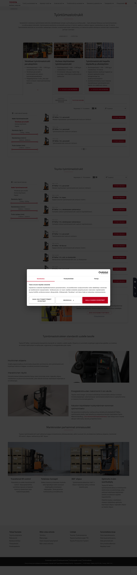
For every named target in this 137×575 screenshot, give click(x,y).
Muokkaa (68, 300)
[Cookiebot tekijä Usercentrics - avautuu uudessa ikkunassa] (100, 272)
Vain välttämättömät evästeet (42, 300)
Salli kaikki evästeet (95, 300)
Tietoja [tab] (96, 278)
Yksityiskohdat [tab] (68, 278)
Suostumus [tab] (41, 278)
